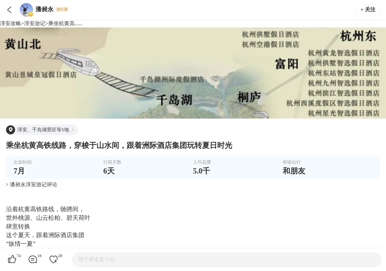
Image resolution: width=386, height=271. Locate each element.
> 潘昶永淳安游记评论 (31, 184)
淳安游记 (34, 23)
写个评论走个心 (96, 259)
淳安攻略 (10, 23)
